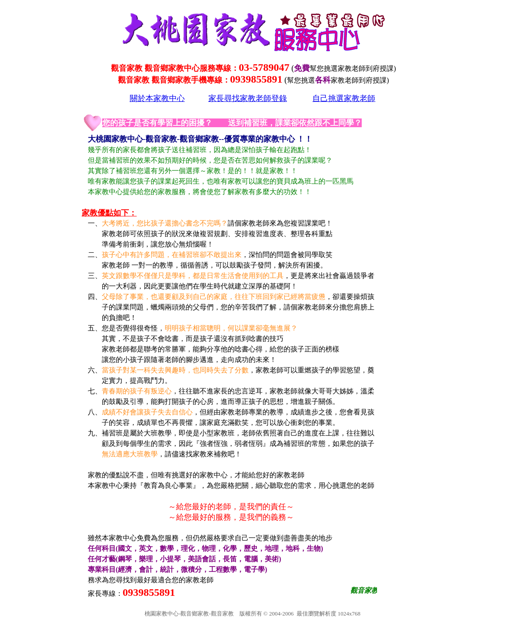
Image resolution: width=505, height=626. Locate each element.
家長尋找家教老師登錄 (247, 98)
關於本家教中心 (157, 98)
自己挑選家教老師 (343, 98)
